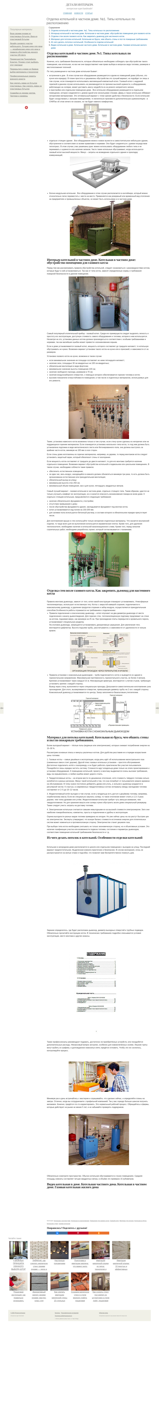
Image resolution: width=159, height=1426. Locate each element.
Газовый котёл (114, 1220)
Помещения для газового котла (99, 1220)
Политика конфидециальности (63, 1315)
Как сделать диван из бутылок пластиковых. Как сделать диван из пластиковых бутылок (26, 86)
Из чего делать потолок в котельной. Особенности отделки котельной (82, 42)
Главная (67, 13)
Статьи (88, 13)
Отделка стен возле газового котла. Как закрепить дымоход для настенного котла (87, 36)
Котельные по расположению (80, 1220)
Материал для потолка (127, 1220)
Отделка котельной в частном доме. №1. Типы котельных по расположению (85, 30)
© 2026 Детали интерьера (18, 1313)
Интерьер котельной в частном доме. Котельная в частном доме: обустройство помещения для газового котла (100, 33)
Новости (78, 13)
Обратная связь (103, 1313)
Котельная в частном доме (62, 1220)
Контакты (57, 1313)
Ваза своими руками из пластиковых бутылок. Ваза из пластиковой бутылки (23, 36)
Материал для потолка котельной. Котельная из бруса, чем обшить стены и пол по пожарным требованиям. (99, 39)
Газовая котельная (64, 1223)
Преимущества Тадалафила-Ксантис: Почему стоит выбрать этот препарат (24, 62)
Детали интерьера (79, 4)
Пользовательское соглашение (70, 1313)
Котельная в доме (52, 1223)
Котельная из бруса (140, 1220)
